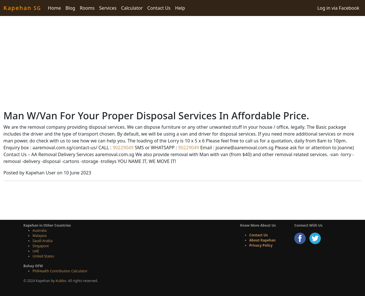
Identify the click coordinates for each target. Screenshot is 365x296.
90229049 (122, 147)
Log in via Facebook (338, 8)
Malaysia (39, 235)
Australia (40, 230)
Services (108, 8)
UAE (36, 251)
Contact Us (159, 8)
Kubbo (61, 280)
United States (43, 256)
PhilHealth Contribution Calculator (60, 271)
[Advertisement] (182, 63)
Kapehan (22, 8)
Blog (70, 8)
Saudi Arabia (43, 240)
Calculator (132, 8)
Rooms (87, 8)
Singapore (41, 245)
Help (180, 8)
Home (54, 8)
